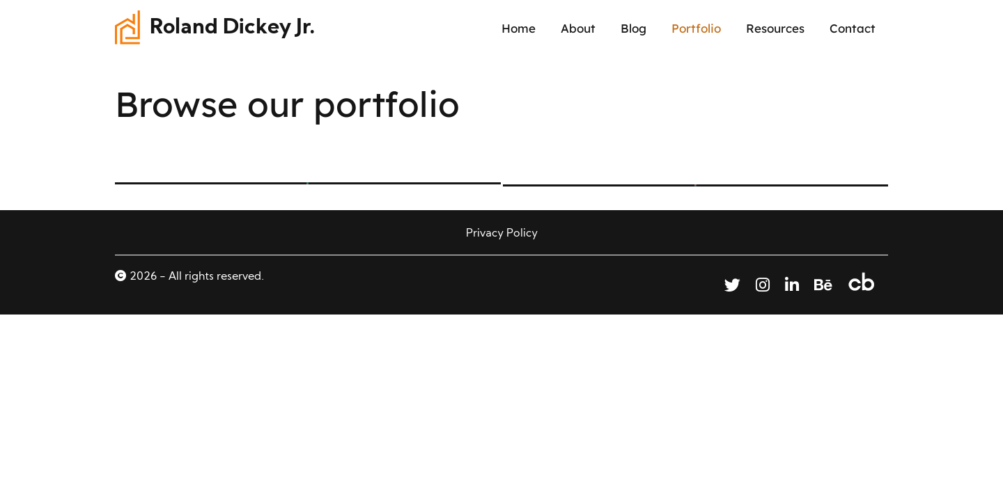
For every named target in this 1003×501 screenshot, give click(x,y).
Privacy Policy (502, 233)
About (578, 28)
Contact (853, 28)
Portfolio (696, 28)
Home (519, 28)
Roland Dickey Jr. (233, 28)
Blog (633, 28)
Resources (775, 28)
